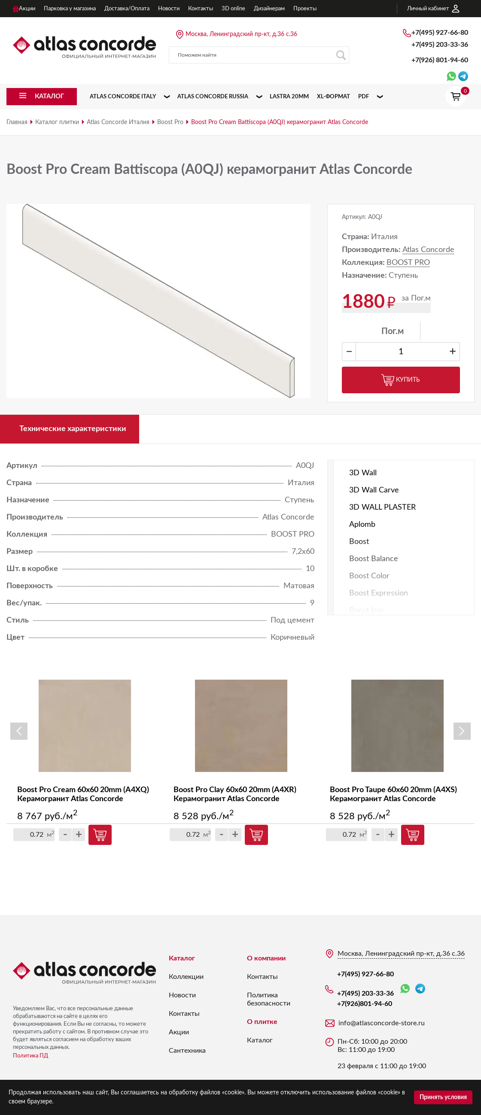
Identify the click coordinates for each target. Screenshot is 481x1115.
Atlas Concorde (428, 250)
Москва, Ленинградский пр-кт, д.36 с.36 (241, 34)
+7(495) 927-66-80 (439, 32)
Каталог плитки (57, 122)
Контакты (184, 1013)
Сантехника (187, 1050)
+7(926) (439, 60)
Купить (400, 380)
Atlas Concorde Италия (118, 122)
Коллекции (186, 976)
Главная (16, 122)
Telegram (420, 988)
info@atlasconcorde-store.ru (381, 1023)
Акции (179, 1032)
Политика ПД (30, 1056)
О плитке (262, 1021)
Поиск (340, 55)
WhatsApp (405, 989)
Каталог (182, 958)
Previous (18, 731)
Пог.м (392, 331)
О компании (266, 958)
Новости (182, 995)
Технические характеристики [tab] (72, 429)
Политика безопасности (268, 999)
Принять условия (443, 1097)
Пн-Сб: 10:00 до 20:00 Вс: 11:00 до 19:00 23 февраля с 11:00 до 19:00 (382, 1053)
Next (462, 731)
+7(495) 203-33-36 (439, 44)
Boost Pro (170, 122)
